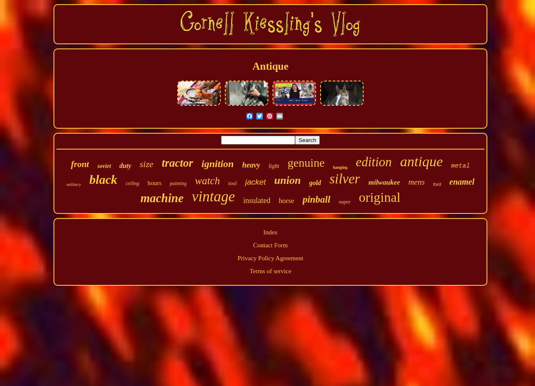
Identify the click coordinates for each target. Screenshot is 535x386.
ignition (217, 163)
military (73, 184)
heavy (251, 165)
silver (344, 178)
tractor (177, 163)
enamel (461, 181)
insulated (256, 200)
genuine (306, 162)
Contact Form (270, 245)
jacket (255, 182)
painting (178, 183)
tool (232, 183)
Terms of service (270, 271)
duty (125, 165)
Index (270, 232)
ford (437, 184)
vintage (213, 196)
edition (374, 162)
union (287, 180)
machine (161, 198)
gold (315, 182)
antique (421, 161)
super (344, 201)
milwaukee (384, 182)
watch (207, 180)
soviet (104, 166)
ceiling (132, 183)
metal (460, 166)
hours (154, 183)
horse (286, 201)
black (103, 179)
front (80, 164)
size (146, 164)
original (380, 197)
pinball (316, 199)
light (273, 166)
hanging (340, 167)
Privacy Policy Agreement (270, 258)
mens (416, 182)
